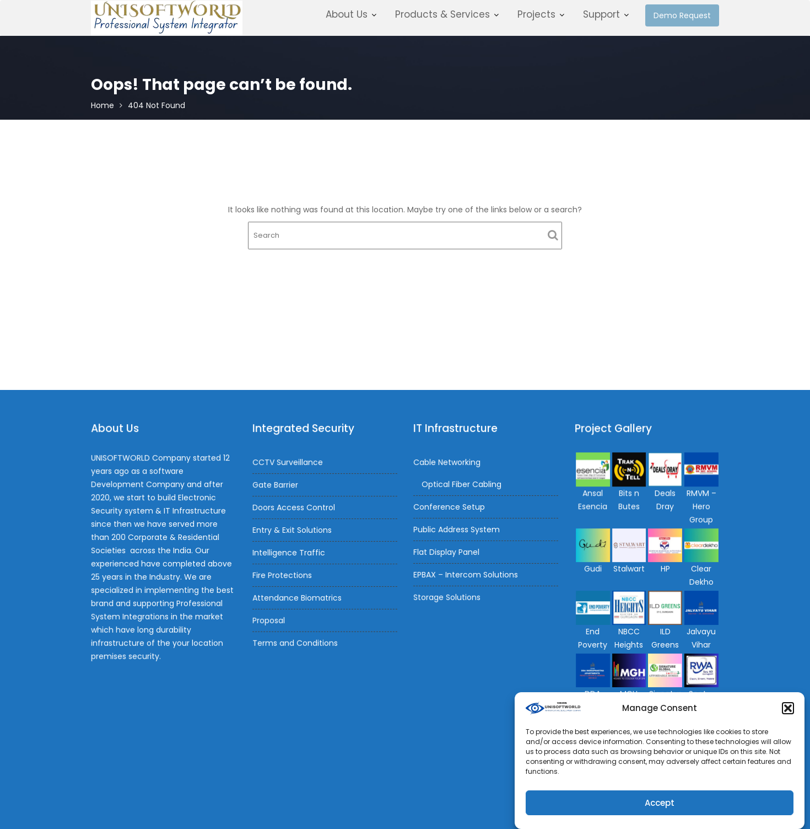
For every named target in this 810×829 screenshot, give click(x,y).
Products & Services (442, 14)
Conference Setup (449, 506)
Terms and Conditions (295, 641)
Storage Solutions (447, 595)
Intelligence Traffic (289, 552)
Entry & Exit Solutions (292, 530)
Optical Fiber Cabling (462, 484)
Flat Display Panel (446, 551)
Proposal (269, 618)
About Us (347, 14)
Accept (659, 808)
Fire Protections (282, 574)
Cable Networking (447, 462)
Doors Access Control (294, 508)
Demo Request (682, 15)
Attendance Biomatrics (297, 596)
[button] (787, 713)
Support (601, 14)
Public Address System (456, 528)
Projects (536, 14)
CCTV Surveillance (288, 463)
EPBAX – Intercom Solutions (465, 573)
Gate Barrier (276, 485)
